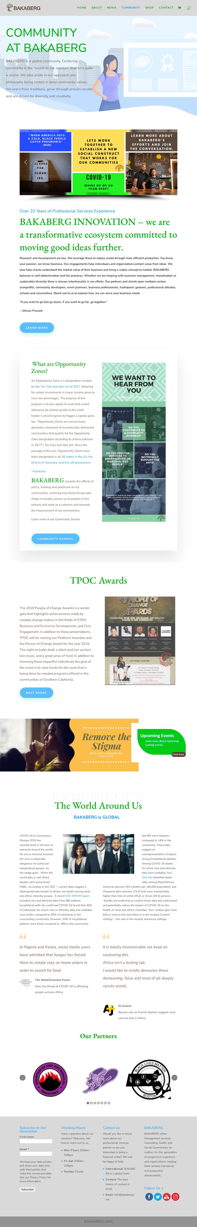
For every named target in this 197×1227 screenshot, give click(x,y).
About (96, 8)
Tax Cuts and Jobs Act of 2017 (60, 386)
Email (24, 1149)
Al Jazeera (124, 1006)
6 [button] (105, 1103)
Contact (166, 8)
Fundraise (39, 471)
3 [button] (95, 1103)
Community (130, 8)
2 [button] (91, 1103)
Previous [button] (22, 1078)
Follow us (46, 110)
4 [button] (98, 1103)
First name (27, 1137)
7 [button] (109, 1103)
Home (81, 8)
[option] (49, 1079)
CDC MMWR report (77, 896)
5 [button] (102, 1103)
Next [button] (174, 1078)
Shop (149, 8)
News (111, 8)
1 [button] (88, 1103)
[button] (26, 162)
